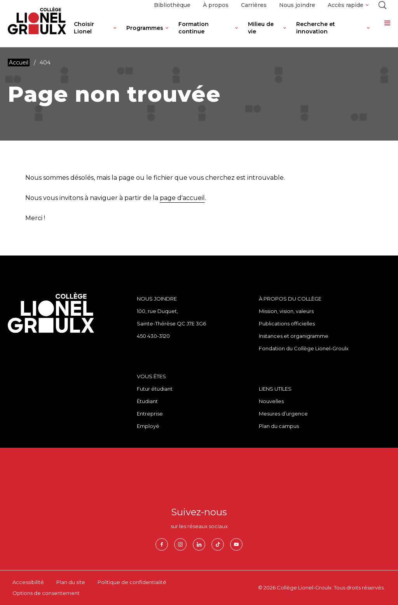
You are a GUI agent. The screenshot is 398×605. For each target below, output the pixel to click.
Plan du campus (279, 426)
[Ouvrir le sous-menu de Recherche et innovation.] (368, 34)
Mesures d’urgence (283, 413)
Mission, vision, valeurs (286, 311)
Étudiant (147, 401)
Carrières (254, 5)
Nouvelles (271, 401)
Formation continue (193, 28)
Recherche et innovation (315, 28)
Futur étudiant (155, 389)
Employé (148, 426)
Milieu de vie (261, 28)
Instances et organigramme (293, 336)
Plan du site (70, 582)
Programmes (144, 27)
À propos (216, 5)
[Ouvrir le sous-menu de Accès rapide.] (367, 5)
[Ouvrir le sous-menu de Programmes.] (167, 34)
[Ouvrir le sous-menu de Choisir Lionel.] (115, 34)
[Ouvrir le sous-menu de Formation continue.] (236, 34)
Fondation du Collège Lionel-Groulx (304, 348)
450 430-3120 (153, 336)
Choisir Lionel (84, 28)
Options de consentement (46, 593)
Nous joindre (297, 5)
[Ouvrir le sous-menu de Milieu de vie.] (284, 34)
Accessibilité (28, 582)
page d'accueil (182, 198)
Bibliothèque (172, 5)
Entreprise (150, 413)
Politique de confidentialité (132, 582)
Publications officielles (287, 323)
